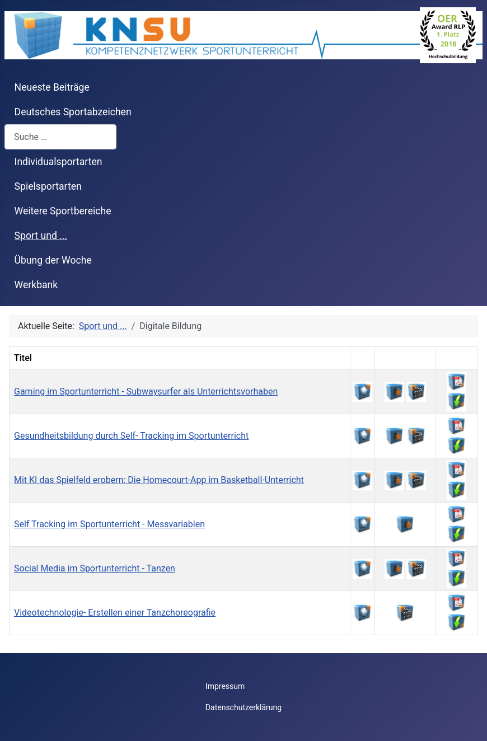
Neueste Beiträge (52, 87)
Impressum (225, 686)
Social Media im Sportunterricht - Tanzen (94, 568)
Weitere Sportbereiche (63, 211)
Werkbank (36, 284)
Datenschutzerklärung (243, 707)
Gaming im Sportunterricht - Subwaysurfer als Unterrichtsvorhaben (146, 391)
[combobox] (60, 136)
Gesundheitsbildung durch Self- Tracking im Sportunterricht (131, 435)
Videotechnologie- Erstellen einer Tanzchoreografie (115, 612)
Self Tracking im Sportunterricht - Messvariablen (109, 524)
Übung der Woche (53, 260)
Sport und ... (41, 235)
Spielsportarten (48, 186)
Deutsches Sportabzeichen (73, 112)
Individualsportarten (58, 161)
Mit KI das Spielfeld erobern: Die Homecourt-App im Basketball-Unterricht (159, 480)
